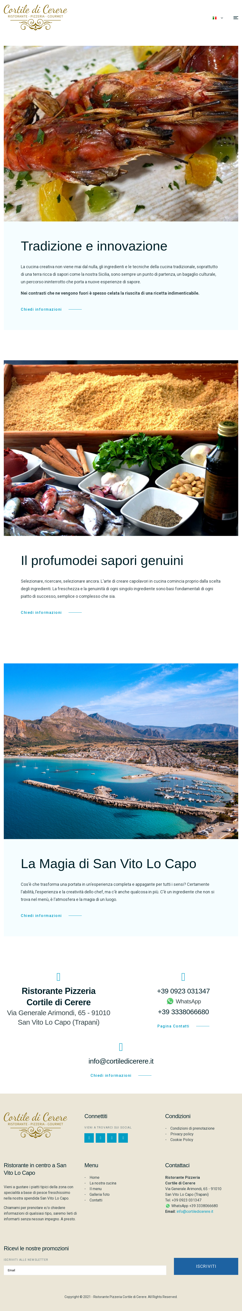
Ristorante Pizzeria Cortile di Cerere (120, 1297)
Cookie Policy (181, 1139)
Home (94, 1177)
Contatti (96, 1200)
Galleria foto (100, 1194)
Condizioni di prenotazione (192, 1128)
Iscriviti (206, 1266)
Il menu (96, 1189)
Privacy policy (182, 1134)
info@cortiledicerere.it (195, 1211)
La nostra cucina (103, 1183)
